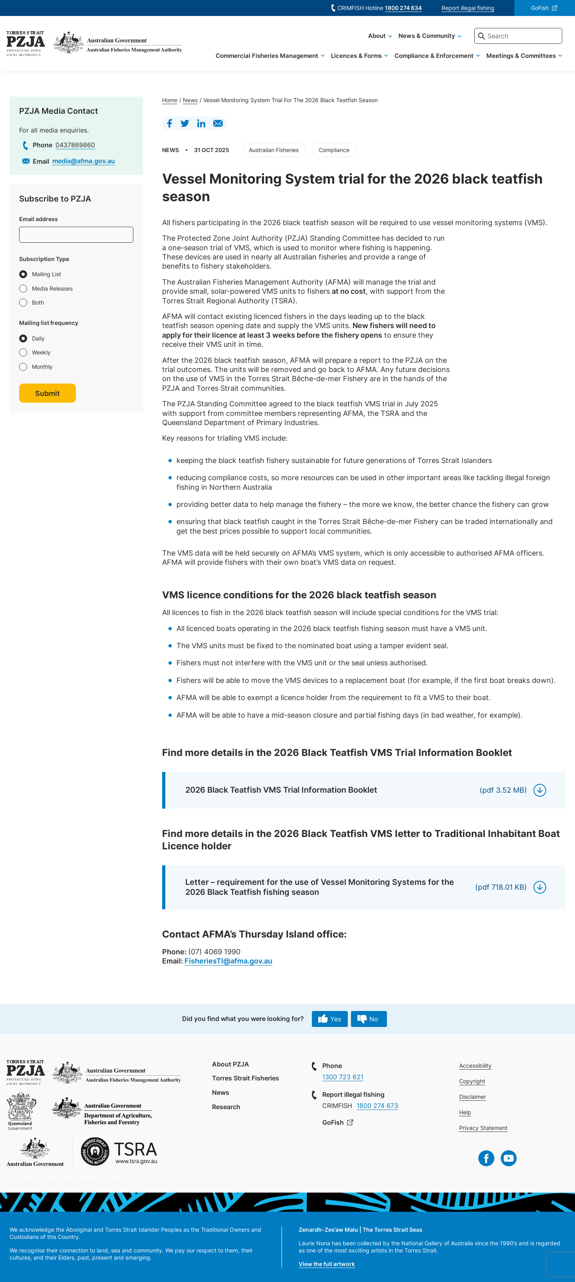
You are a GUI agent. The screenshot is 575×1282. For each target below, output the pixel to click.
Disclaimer (472, 1096)
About (377, 36)
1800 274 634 (403, 7)
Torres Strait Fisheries (245, 1078)
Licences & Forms (356, 55)
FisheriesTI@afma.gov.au (228, 961)
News (190, 100)
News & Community (427, 36)
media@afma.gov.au (83, 161)
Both (38, 302)
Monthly (42, 366)
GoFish (540, 7)
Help (465, 1112)
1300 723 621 (342, 1077)
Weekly (41, 352)
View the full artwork (327, 1263)
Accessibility (475, 1065)
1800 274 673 (377, 1106)
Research (226, 1107)
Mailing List (46, 274)
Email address (38, 219)
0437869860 (75, 145)
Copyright (472, 1081)
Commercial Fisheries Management (267, 55)
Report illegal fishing (468, 7)
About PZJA (230, 1064)
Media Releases (52, 288)
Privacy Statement (483, 1127)
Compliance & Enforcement (434, 55)
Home (169, 100)
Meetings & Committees (521, 55)
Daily (38, 338)
